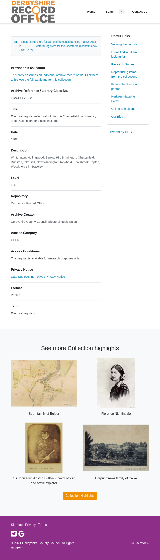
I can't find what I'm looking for (124, 54)
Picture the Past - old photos (125, 86)
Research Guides (123, 64)
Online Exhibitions (123, 108)
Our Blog (117, 116)
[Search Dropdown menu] (121, 11)
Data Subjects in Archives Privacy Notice (38, 276)
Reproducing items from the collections (124, 74)
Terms (42, 524)
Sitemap (17, 524)
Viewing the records (124, 44)
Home (91, 11)
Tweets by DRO (121, 132)
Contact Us (139, 11)
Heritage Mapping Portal (123, 99)
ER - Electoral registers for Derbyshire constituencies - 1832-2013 (55, 41)
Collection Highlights (80, 495)
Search (110, 11)
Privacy (30, 524)
